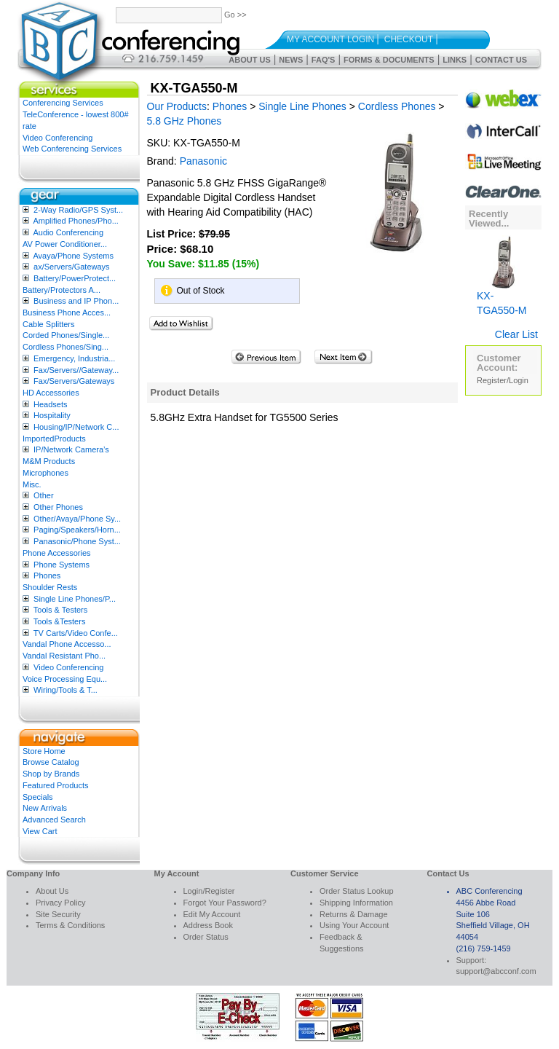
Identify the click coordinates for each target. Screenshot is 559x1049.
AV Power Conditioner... (65, 244)
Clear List (516, 334)
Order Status (206, 936)
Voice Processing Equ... (65, 679)
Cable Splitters (49, 324)
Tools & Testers (60, 609)
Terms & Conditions (70, 925)
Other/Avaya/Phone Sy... (77, 518)
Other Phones (58, 507)
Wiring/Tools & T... (65, 689)
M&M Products (49, 461)
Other (43, 495)
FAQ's (324, 59)
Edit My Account (212, 914)
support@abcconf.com (496, 971)
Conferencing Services (63, 102)
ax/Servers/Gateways (71, 266)
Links (455, 59)
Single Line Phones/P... (74, 598)
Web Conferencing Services (72, 148)
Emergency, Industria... (74, 358)
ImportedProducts (54, 438)
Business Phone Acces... (67, 312)
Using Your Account (354, 925)
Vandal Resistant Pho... (64, 655)
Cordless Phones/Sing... (65, 346)
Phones (46, 575)
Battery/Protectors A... (61, 290)
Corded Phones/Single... (66, 335)
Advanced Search (54, 819)
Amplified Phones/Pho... (75, 220)
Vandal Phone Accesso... (67, 644)
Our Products (177, 106)
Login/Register (209, 891)
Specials (38, 797)
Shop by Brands (51, 773)
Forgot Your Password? (224, 902)
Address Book (208, 925)
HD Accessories (51, 392)
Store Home (44, 751)
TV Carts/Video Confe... (75, 633)
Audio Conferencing (68, 232)
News (291, 59)
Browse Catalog (51, 762)
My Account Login (330, 39)
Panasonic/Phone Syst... (77, 541)
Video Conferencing (57, 137)
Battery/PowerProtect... (74, 278)
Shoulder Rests (50, 587)
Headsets (50, 404)
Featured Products (56, 785)
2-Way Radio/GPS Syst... (78, 209)
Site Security (58, 914)
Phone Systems (61, 564)
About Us (249, 59)
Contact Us (501, 59)
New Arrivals (45, 808)
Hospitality (52, 415)
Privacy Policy (60, 902)
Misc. (32, 484)
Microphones (45, 472)
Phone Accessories (57, 553)
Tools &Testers (59, 621)
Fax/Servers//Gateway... (76, 370)
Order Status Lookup (357, 891)
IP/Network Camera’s (71, 449)
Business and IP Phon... (76, 300)
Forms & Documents (389, 59)
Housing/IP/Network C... (76, 427)
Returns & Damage (354, 914)
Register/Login (502, 380)
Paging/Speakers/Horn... (77, 529)
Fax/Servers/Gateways (73, 381)
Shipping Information (356, 902)
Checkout (408, 39)
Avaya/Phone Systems (73, 255)
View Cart (40, 831)
